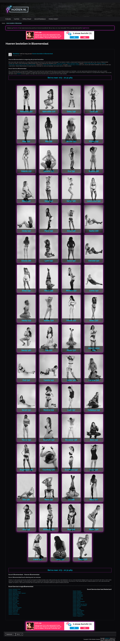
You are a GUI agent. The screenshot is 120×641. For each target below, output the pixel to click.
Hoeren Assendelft (13, 610)
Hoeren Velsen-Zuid (14, 603)
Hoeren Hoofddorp (77, 592)
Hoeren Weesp (77, 602)
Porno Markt (53, 19)
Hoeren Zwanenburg (14, 614)
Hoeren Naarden (77, 609)
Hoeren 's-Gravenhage (78, 614)
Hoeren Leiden (76, 600)
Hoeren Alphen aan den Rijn (80, 604)
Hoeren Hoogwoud (77, 616)
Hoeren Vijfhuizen (13, 611)
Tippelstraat (26, 19)
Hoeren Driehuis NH (20, 64)
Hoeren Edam (76, 608)
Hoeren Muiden (77, 606)
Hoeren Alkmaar (77, 597)
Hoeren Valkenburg (78, 599)
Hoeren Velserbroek (14, 594)
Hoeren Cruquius (13, 612)
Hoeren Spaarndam (31, 64)
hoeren (19, 73)
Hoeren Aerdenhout (14, 598)
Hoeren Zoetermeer (78, 613)
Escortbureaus (40, 19)
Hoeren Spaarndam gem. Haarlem (92, 63)
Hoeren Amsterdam (78, 595)
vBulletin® (107, 638)
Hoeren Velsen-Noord (14, 609)
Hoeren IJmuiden (13, 602)
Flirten (16, 19)
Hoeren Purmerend (78, 596)
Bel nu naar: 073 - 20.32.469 (60, 78)
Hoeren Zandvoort (13, 606)
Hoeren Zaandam (77, 593)
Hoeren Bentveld (47, 64)
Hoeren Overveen (61, 63)
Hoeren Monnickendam (79, 601)
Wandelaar (16, 53)
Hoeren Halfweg (13, 605)
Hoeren (3, 23)
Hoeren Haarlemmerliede (15, 607)
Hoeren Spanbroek (77, 612)
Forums (8, 19)
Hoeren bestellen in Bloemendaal (14, 23)
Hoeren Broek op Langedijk (80, 605)
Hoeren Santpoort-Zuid (14, 589)
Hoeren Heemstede (57, 64)
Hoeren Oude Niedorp (78, 610)
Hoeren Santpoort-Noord (72, 63)
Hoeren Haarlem (77, 591)
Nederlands (9, 634)
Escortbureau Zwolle (73, 64)
